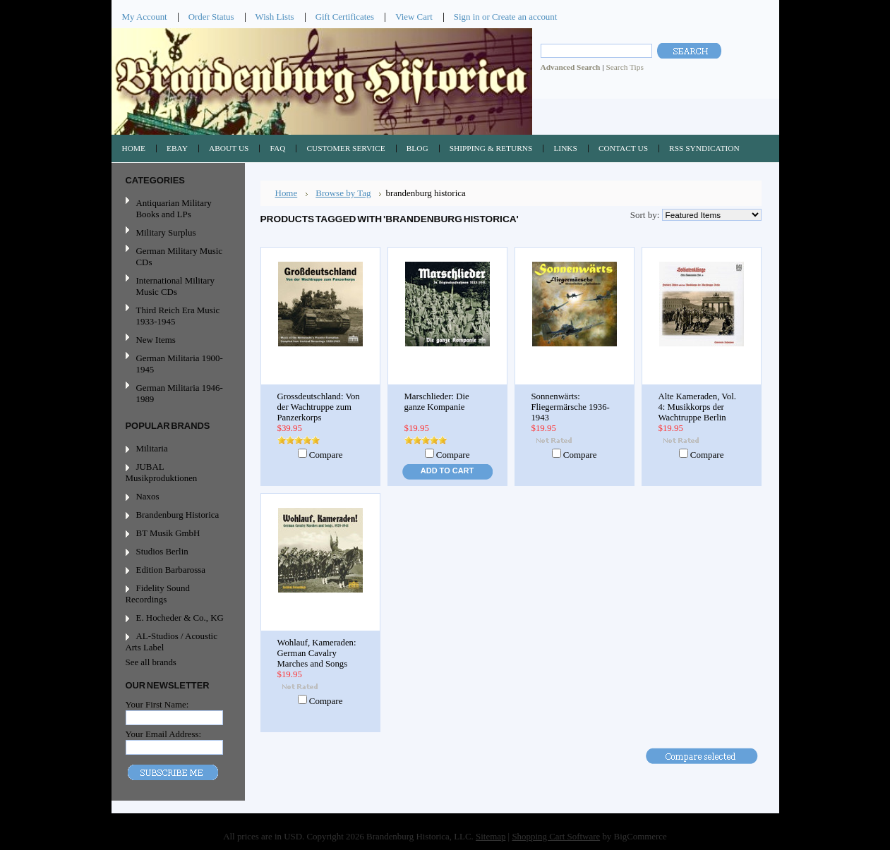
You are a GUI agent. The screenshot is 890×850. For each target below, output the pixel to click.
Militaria (152, 448)
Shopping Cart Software (556, 836)
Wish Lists (274, 16)
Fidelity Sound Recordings (158, 594)
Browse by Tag (343, 193)
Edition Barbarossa (171, 569)
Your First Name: (157, 704)
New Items (156, 339)
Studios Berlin (162, 551)
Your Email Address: (164, 734)
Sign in (467, 16)
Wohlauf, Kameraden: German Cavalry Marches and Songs (316, 653)
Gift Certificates (345, 16)
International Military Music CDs (175, 286)
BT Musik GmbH (168, 533)
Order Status (211, 16)
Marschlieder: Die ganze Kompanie (436, 401)
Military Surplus (166, 232)
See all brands (151, 662)
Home (286, 193)
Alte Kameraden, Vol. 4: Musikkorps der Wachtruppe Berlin (697, 407)
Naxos (148, 496)
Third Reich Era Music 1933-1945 (178, 316)
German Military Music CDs (176, 256)
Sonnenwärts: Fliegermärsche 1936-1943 (570, 407)
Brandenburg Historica (178, 514)
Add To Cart (447, 470)
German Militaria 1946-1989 (179, 393)
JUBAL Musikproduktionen (162, 472)
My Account (144, 16)
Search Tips (624, 67)
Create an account (524, 16)
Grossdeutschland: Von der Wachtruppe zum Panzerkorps (318, 407)
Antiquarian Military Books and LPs (174, 208)
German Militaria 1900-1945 (176, 364)
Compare (326, 454)
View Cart (414, 16)
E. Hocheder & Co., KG (180, 617)
